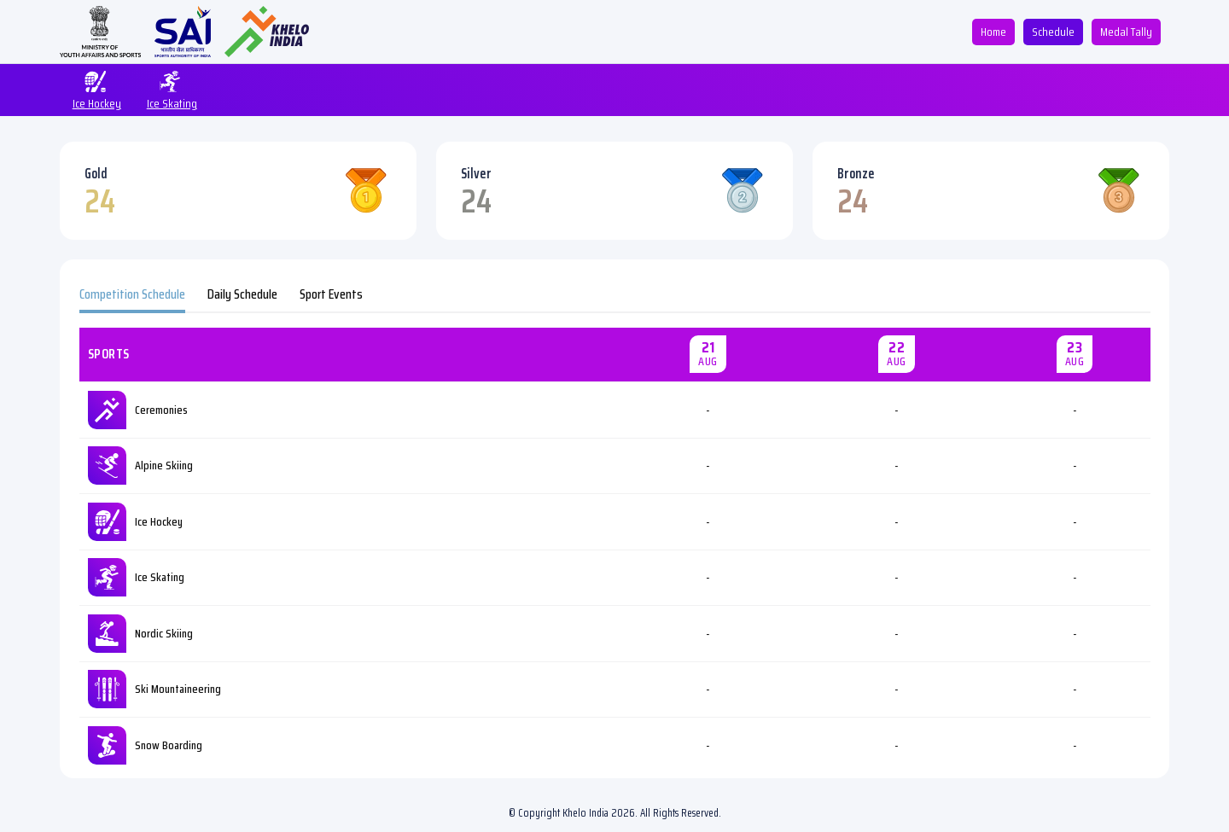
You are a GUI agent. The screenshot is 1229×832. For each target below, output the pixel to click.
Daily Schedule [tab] (242, 294)
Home (993, 31)
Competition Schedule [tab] (132, 294)
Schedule (1053, 31)
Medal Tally (1126, 31)
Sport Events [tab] (331, 294)
